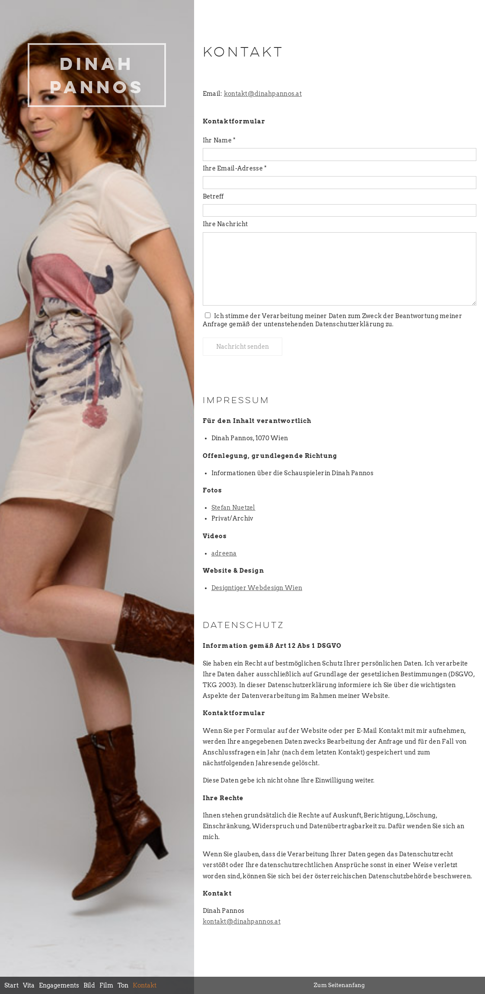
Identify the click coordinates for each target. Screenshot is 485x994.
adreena (224, 553)
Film (106, 985)
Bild (89, 985)
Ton (123, 985)
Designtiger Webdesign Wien (256, 587)
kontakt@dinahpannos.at (263, 93)
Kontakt (144, 985)
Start (11, 985)
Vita (29, 985)
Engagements (59, 985)
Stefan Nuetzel (233, 507)
